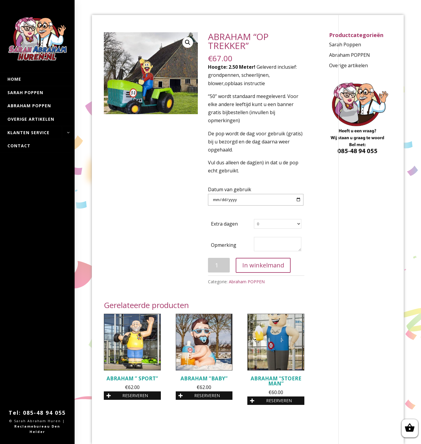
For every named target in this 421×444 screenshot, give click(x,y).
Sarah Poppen (25, 92)
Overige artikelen (30, 119)
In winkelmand (263, 265)
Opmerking (223, 245)
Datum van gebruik (229, 189)
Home (14, 79)
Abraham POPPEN (29, 105)
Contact (18, 145)
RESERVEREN (127, 395)
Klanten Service (37, 132)
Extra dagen (224, 224)
